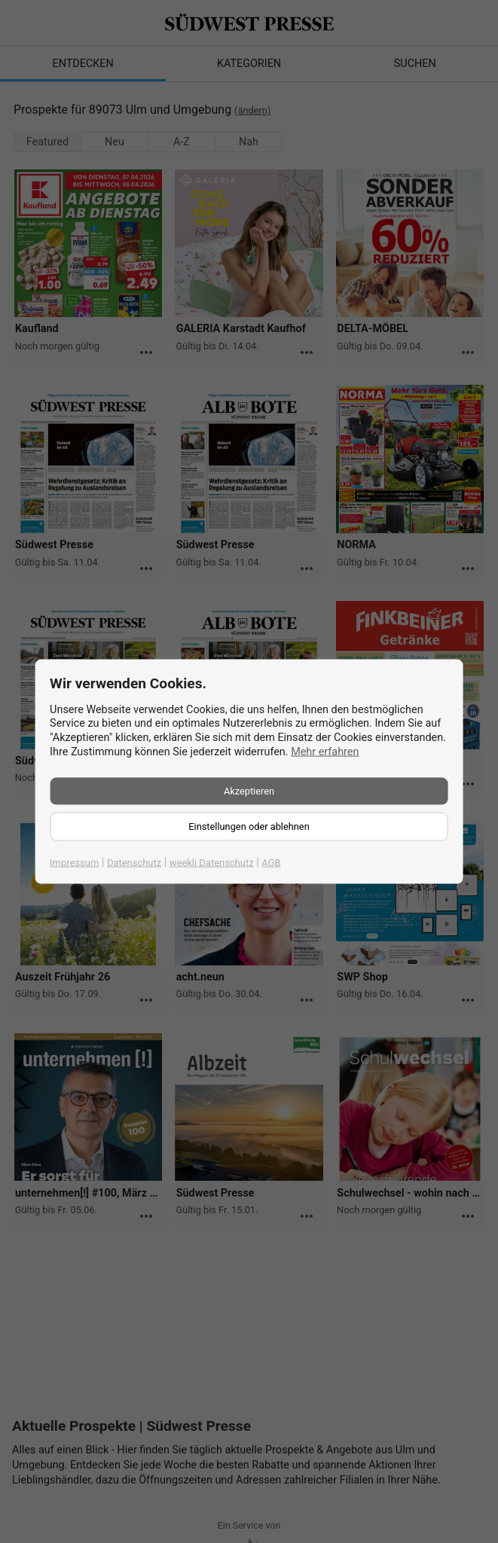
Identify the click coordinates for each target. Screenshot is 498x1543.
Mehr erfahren (325, 751)
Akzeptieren (249, 791)
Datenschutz (134, 862)
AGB (270, 862)
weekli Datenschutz (212, 862)
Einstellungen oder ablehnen (248, 826)
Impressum (74, 862)
